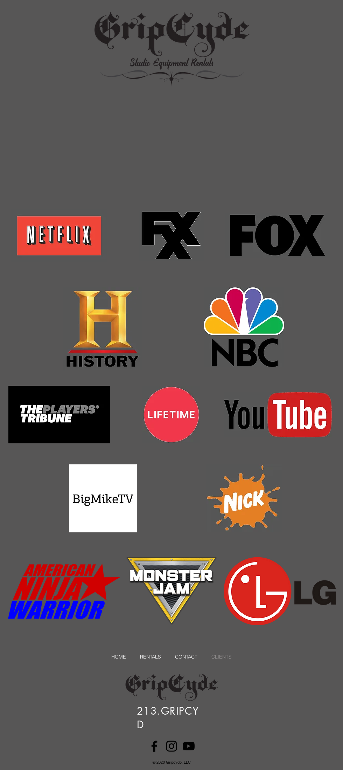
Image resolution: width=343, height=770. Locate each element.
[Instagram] (171, 746)
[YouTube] (188, 746)
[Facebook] (154, 746)
